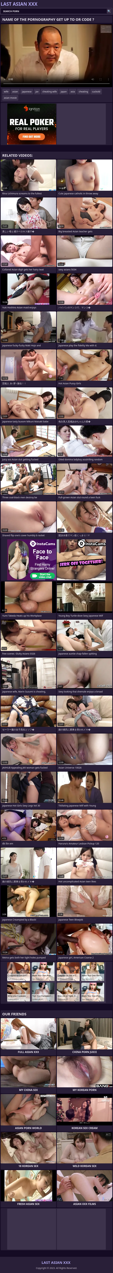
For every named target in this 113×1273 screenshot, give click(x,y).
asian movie (10, 97)
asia (73, 91)
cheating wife (49, 91)
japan (64, 91)
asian (15, 91)
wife (6, 91)
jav (37, 91)
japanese (27, 91)
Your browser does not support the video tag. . (56, 55)
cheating (83, 91)
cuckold (96, 91)
